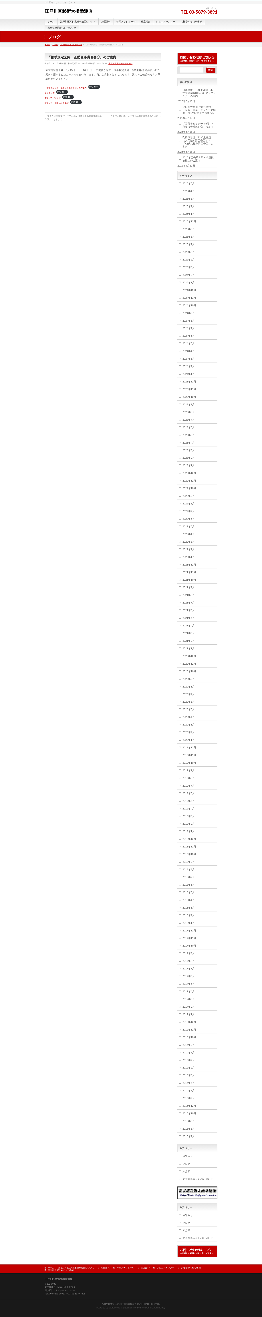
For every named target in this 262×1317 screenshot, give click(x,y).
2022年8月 (188, 503)
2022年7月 (188, 511)
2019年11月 (189, 755)
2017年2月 (188, 1006)
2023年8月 (188, 412)
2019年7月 (188, 785)
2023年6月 (188, 427)
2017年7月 (188, 968)
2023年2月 (188, 457)
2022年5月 (188, 526)
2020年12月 (189, 656)
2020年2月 (188, 732)
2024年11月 (189, 297)
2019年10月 (189, 762)
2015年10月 (189, 1113)
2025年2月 (188, 274)
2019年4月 (188, 808)
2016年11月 (189, 1029)
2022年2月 (188, 549)
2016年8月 (188, 1052)
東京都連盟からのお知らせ (120, 63)
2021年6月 (188, 610)
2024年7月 (188, 328)
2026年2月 (188, 206)
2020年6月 (188, 701)
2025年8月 (188, 236)
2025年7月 (188, 244)
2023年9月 (188, 404)
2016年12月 (189, 1022)
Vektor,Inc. (148, 1307)
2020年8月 (188, 686)
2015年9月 (188, 1121)
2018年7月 (188, 877)
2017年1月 (188, 1014)
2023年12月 (189, 381)
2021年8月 (188, 595)
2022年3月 (188, 541)
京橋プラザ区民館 (53, 98)
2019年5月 (188, 800)
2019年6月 (188, 793)
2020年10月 (189, 671)
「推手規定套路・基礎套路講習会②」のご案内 (66, 88)
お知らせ (187, 1156)
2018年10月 (189, 854)
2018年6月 (188, 884)
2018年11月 (189, 846)
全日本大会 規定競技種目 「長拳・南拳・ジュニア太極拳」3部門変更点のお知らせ (199, 110)
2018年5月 (188, 892)
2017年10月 (189, 945)
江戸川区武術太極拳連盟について (77, 1267)
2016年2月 (188, 1098)
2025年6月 (188, 251)
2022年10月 (189, 488)
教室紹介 (145, 1267)
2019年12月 (189, 747)
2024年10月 (189, 305)
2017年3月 (188, 999)
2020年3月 (188, 724)
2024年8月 (188, 320)
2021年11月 (189, 572)
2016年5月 (188, 1075)
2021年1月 (188, 648)
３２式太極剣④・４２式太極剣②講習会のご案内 (135, 116)
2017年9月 (188, 953)
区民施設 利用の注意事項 (57, 103)
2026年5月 (188, 183)
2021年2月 (188, 640)
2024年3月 (188, 358)
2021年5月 (188, 617)
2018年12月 (189, 838)
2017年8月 (188, 960)
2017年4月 (188, 991)
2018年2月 (188, 915)
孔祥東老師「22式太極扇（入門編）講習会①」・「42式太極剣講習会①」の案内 (197, 142)
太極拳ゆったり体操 (191, 1267)
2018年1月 (188, 922)
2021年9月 (188, 587)
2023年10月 (189, 396)
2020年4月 (188, 716)
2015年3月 (188, 1128)
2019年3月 (188, 816)
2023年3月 (188, 450)
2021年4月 (188, 625)
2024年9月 (188, 313)
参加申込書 (50, 93)
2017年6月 (188, 976)
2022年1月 (188, 557)
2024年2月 (188, 366)
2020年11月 (189, 663)
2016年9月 (188, 1044)
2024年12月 (189, 290)
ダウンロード (94, 87)
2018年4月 (188, 900)
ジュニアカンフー (165, 1267)
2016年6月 (188, 1067)
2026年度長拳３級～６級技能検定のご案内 (198, 159)
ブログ (186, 1163)
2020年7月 (188, 694)
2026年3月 (188, 198)
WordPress (114, 1307)
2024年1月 (188, 373)
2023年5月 (188, 435)
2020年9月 (188, 678)
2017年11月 (189, 938)
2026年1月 (188, 213)
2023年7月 (188, 419)
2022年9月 (188, 495)
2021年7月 (188, 602)
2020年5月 (188, 709)
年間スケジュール (125, 1267)
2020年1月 (188, 739)
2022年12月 (189, 473)
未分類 (186, 1171)
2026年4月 (188, 191)
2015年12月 (189, 1105)
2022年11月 (189, 480)
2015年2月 (188, 1136)
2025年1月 (188, 282)
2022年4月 (188, 534)
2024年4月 (188, 351)
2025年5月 (188, 259)
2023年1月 (188, 465)
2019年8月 (188, 778)
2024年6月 (188, 335)
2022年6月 (188, 518)
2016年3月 (188, 1090)
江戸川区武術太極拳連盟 (69, 11)
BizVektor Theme (131, 1307)
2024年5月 (188, 343)
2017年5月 (188, 983)
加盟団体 (105, 1267)
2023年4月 (188, 442)
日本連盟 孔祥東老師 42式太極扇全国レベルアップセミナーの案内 (199, 93)
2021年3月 (188, 633)
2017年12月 (189, 930)
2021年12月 (189, 564)
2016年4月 (188, 1082)
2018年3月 (188, 907)
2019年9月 (188, 770)
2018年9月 (188, 861)
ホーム (51, 1267)
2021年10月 (189, 579)
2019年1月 (188, 831)
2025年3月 (188, 267)
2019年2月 (188, 823)
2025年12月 (189, 221)
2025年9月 (188, 229)
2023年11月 (189, 389)
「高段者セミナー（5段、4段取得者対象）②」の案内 (197, 125)
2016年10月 (189, 1037)
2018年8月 (188, 869)
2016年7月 (188, 1060)
